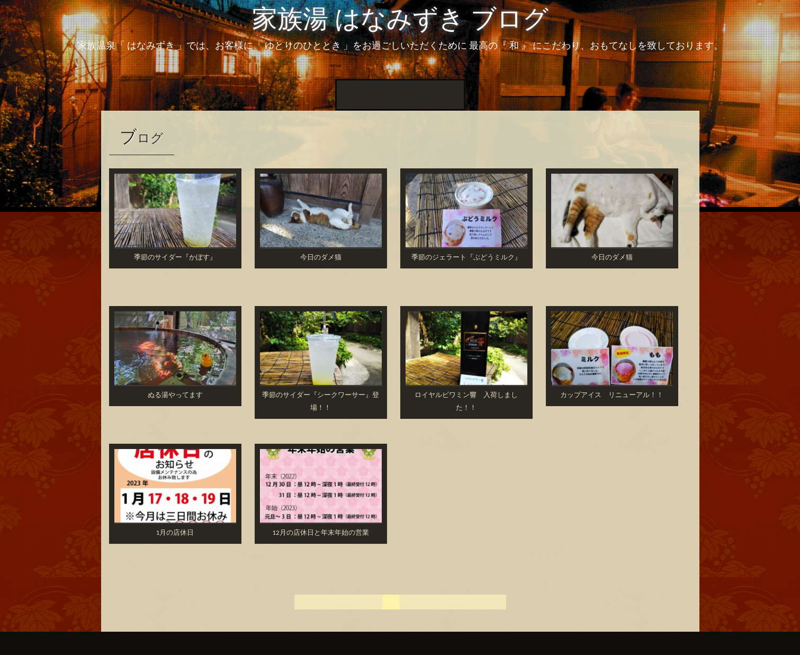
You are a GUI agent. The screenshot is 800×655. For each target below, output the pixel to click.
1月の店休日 (175, 532)
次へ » (488, 602)
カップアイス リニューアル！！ (611, 395)
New (386, 94)
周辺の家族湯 (433, 94)
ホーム (354, 94)
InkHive (192, 643)
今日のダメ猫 (320, 257)
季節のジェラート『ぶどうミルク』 (466, 257)
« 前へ (346, 602)
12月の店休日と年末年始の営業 (320, 532)
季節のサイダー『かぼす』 (175, 257)
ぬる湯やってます (175, 395)
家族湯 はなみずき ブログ (400, 19)
